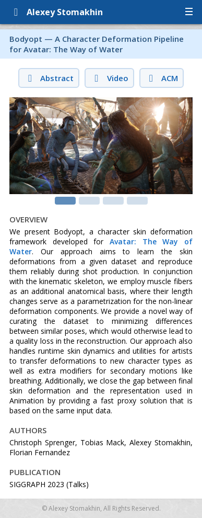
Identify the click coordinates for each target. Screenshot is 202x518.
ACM (161, 78)
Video (109, 78)
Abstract (49, 78)
